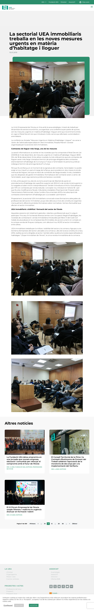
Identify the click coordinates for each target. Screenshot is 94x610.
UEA (42, 2)
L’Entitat (9, 557)
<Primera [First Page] (32, 509)
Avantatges (55, 557)
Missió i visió (10, 562)
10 (44, 509)
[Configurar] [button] (8, 605)
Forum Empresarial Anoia (16, 583)
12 (51, 509)
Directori (64, 2)
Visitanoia (10, 588)
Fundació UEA (53, 2)
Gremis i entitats (12, 564)
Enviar (85, 541)
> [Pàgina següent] (69, 509)
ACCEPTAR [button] (33, 605)
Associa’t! (72, 2)
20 (59, 509)
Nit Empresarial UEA (14, 581)
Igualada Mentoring (13, 586)
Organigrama (11, 560)
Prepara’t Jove (11, 579)
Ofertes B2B (55, 564)
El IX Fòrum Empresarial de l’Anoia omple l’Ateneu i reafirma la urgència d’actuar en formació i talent (24, 494)
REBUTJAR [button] (19, 605)
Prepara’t (9, 577)
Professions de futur (13, 574)
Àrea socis (85, 2)
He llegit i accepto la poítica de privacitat (18, 537)
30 (63, 509)
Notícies (29, 452)
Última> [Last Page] (74, 509)
